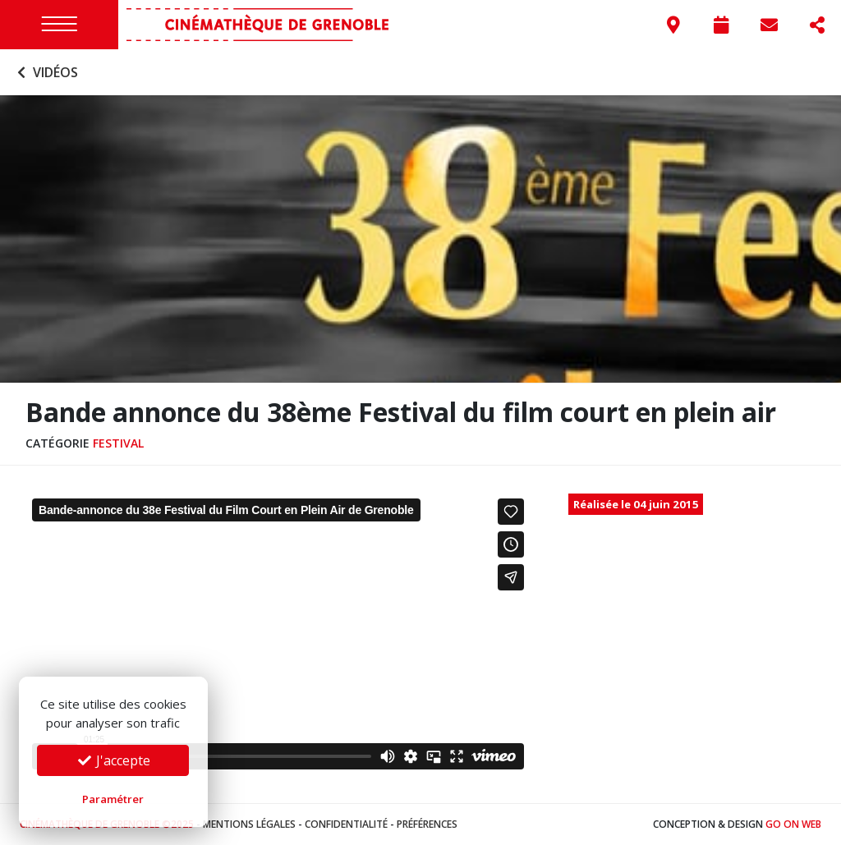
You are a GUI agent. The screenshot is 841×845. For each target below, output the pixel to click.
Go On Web (793, 824)
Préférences (427, 824)
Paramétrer (113, 799)
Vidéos (45, 72)
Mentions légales (249, 824)
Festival (118, 443)
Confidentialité (346, 824)
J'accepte (113, 760)
